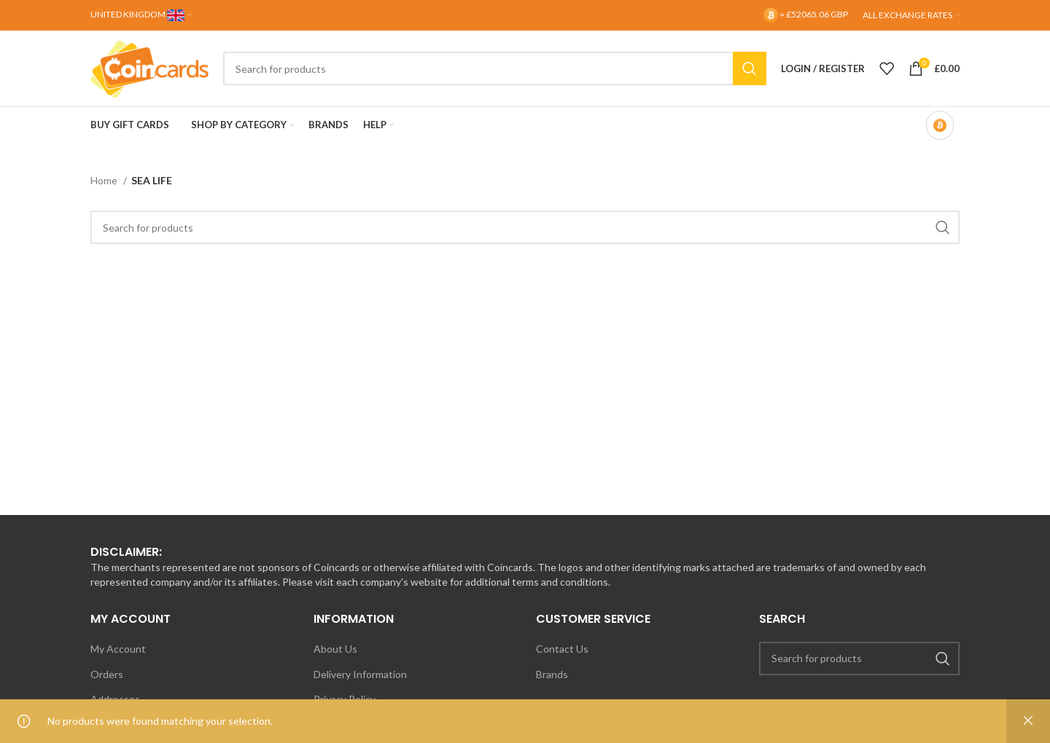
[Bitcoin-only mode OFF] (940, 125)
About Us (335, 648)
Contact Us (562, 648)
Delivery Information (360, 674)
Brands (552, 674)
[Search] (494, 68)
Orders (106, 674)
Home (105, 180)
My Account (118, 648)
